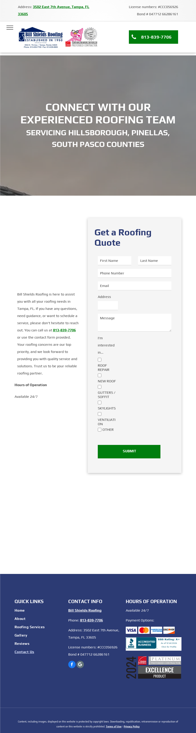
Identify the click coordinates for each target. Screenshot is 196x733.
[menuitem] (39, 611)
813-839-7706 (64, 330)
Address (104, 297)
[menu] (10, 27)
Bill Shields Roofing (85, 610)
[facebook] (72, 665)
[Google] (80, 665)
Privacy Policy (132, 726)
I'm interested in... (106, 345)
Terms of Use (113, 726)
